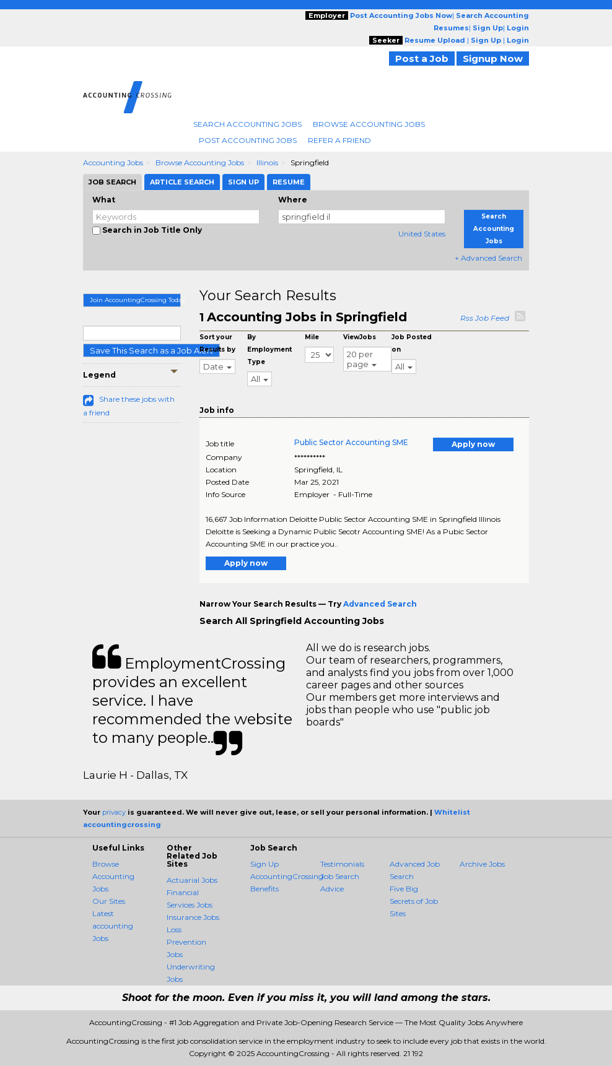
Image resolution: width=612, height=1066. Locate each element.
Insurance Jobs (193, 917)
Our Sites (108, 901)
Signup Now (493, 58)
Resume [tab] (289, 182)
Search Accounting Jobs (247, 124)
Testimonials (342, 864)
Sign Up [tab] (243, 182)
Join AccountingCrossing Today (135, 300)
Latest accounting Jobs (112, 926)
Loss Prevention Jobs (186, 942)
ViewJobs (359, 337)
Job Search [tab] (112, 182)
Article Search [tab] (182, 182)
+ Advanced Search (488, 257)
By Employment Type (269, 349)
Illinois (267, 162)
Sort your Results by (217, 343)
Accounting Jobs (113, 162)
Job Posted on (411, 343)
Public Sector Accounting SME (351, 442)
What (103, 199)
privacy (114, 812)
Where (292, 199)
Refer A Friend (339, 140)
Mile (312, 337)
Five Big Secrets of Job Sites (414, 901)
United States (421, 233)
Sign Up (264, 864)
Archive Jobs (482, 864)
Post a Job (421, 58)
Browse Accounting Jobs (369, 124)
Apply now (473, 444)
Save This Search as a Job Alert (151, 350)
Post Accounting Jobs (248, 140)
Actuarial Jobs (192, 880)
